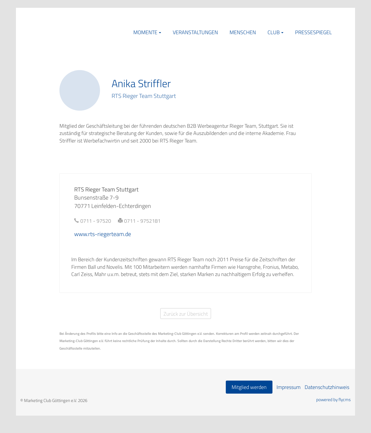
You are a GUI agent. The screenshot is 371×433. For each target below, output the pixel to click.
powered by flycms (333, 400)
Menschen (243, 32)
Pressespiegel (313, 32)
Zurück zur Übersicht (185, 314)
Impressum (289, 387)
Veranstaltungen (195, 32)
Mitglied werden (249, 387)
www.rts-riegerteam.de (102, 233)
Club (274, 32)
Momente (145, 32)
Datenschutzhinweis (327, 387)
